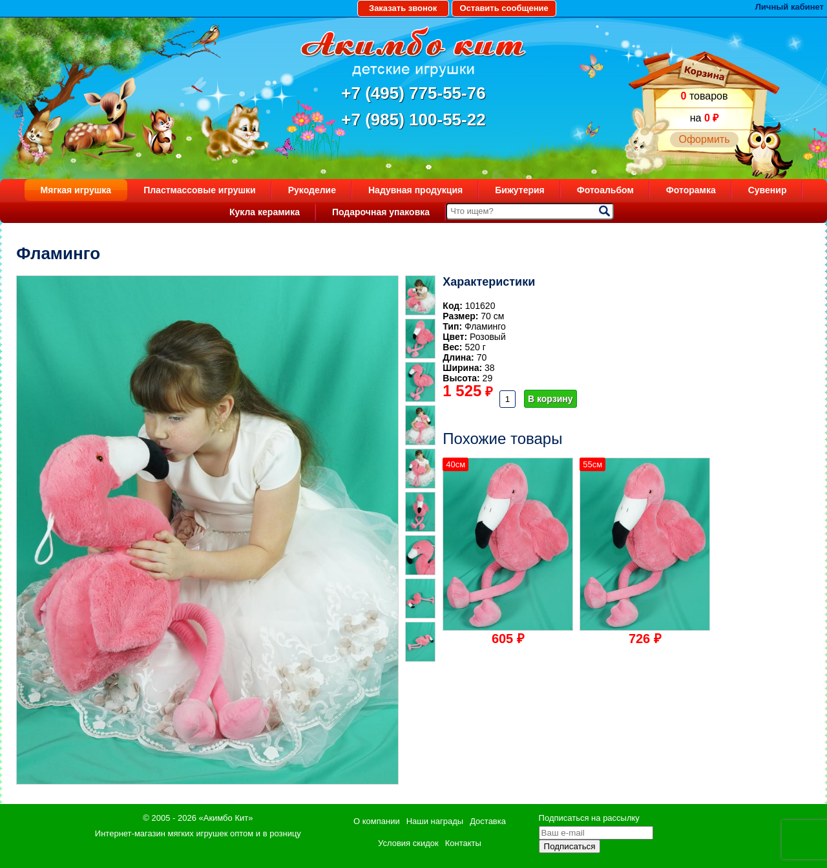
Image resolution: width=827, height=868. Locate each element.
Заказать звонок (403, 8)
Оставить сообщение (503, 8)
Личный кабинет (789, 7)
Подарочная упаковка (381, 212)
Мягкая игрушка (76, 190)
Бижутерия (520, 190)
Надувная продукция (415, 190)
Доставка (488, 821)
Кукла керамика (264, 212)
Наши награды (434, 821)
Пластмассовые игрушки (199, 190)
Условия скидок (408, 843)
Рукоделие (312, 190)
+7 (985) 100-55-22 (413, 119)
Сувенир (767, 190)
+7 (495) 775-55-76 (413, 93)
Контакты (463, 843)
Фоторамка (691, 190)
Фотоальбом (605, 190)
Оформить (703, 139)
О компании (376, 821)
